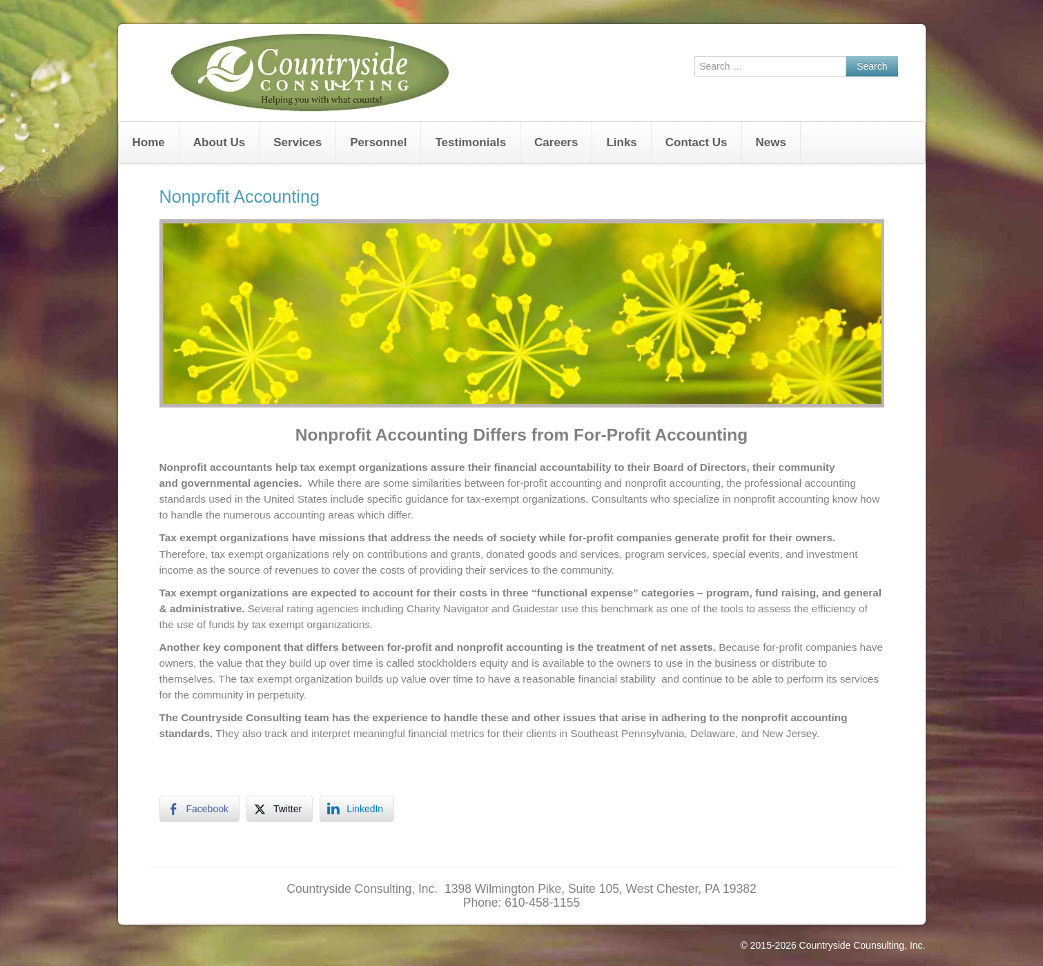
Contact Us (696, 142)
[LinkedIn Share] (357, 809)
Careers (556, 142)
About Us (219, 142)
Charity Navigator (448, 608)
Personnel (378, 142)
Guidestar (535, 608)
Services (297, 142)
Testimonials (470, 142)
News (771, 142)
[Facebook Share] (199, 809)
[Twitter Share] (279, 809)
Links (621, 142)
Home (149, 142)
